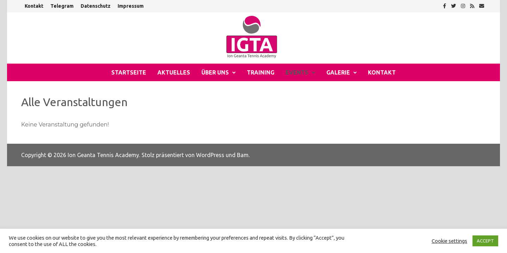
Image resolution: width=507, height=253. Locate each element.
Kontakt (34, 6)
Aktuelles (173, 72)
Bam (243, 155)
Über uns (215, 72)
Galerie (338, 72)
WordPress (210, 155)
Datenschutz (96, 6)
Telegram (62, 6)
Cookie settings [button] (449, 241)
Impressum (131, 6)
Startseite (128, 72)
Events (297, 72)
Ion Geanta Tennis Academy (103, 155)
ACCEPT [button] (485, 240)
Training (260, 72)
